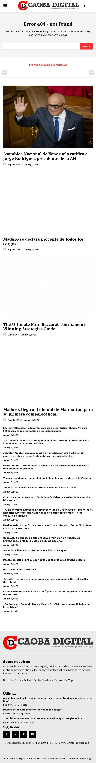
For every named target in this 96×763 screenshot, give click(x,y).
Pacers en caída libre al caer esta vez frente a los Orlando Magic (44, 559)
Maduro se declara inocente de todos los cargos (43, 241)
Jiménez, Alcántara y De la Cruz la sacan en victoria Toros (39, 487)
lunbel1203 (13, 335)
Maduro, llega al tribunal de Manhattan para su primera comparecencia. (48, 412)
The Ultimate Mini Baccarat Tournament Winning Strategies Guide (44, 327)
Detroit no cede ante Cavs (20, 569)
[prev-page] (4, 72)
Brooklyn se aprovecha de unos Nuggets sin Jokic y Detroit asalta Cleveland (45, 580)
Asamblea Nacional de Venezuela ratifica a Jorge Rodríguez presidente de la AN (45, 156)
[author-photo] (5, 164)
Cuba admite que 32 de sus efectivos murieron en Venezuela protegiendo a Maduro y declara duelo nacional (41, 539)
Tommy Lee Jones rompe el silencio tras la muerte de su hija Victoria (47, 478)
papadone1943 (15, 164)
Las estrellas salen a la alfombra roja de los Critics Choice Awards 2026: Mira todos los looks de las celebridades (45, 429)
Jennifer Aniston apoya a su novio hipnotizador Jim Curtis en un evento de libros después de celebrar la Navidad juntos (43, 454)
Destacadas (9, 714)
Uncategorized (11, 722)
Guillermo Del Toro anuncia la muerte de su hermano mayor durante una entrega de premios (46, 467)
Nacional (7, 705)
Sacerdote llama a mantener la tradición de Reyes (34, 550)
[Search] (86, 46)
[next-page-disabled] (91, 72)
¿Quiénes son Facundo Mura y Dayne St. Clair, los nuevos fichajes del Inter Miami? (46, 606)
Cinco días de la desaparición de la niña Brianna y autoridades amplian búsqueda (47, 499)
